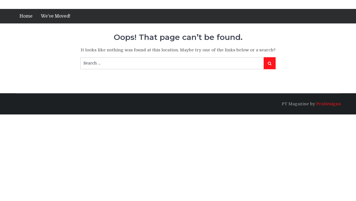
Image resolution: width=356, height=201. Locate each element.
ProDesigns (328, 103)
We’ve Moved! (55, 16)
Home (26, 16)
